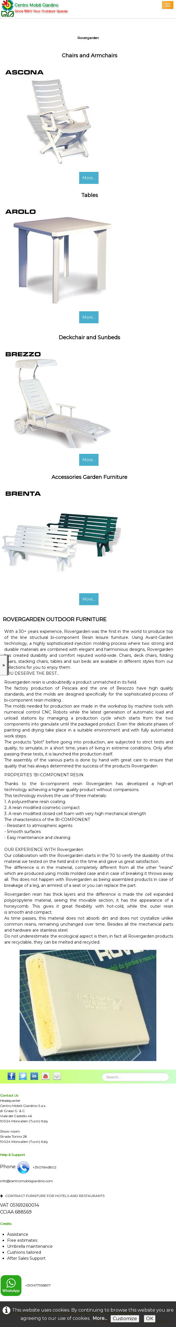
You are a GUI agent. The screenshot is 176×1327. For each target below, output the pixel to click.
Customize (125, 1318)
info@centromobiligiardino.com (26, 1181)
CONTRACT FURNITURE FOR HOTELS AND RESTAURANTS (52, 1196)
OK (149, 1318)
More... (88, 177)
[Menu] (167, 5)
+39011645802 (36, 1167)
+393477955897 (25, 1285)
